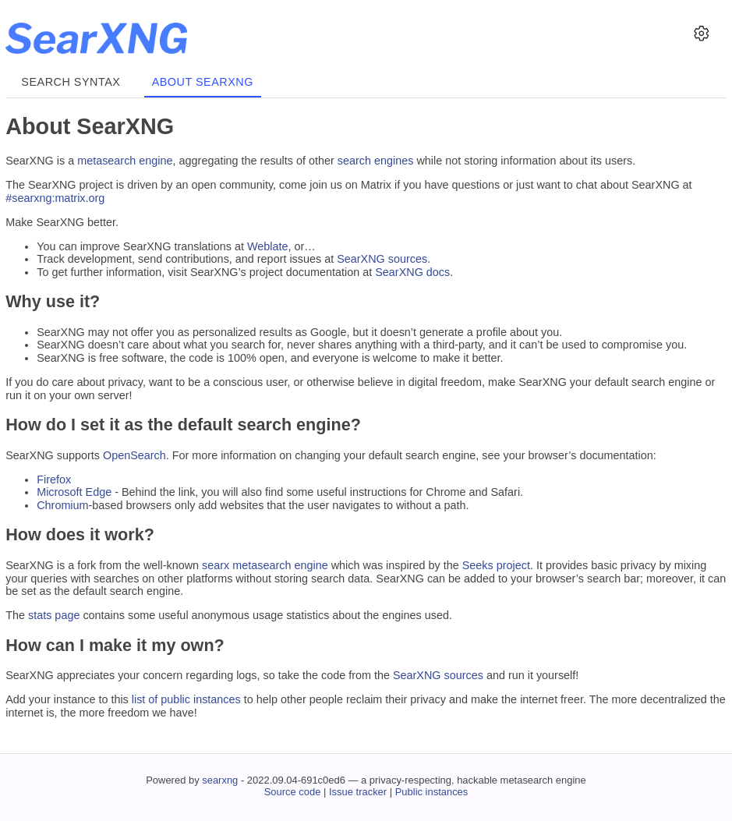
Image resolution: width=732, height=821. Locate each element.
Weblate (267, 246)
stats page (54, 615)
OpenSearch (134, 455)
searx (215, 565)
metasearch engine (124, 160)
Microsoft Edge (74, 492)
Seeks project (496, 565)
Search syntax (70, 82)
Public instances (432, 792)
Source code (292, 792)
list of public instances (186, 699)
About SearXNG (202, 82)
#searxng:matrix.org (54, 198)
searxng (220, 780)
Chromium (62, 505)
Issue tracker (358, 792)
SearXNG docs (412, 272)
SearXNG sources (382, 259)
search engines (376, 160)
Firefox (54, 479)
